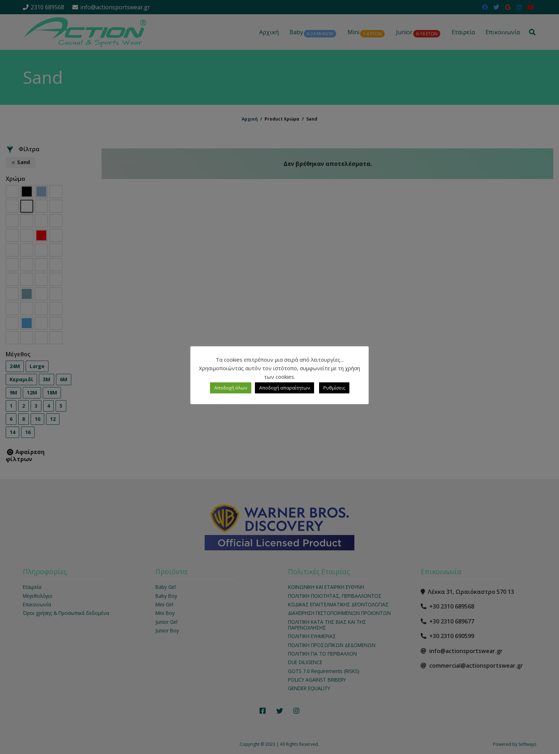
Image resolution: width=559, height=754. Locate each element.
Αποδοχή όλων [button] (230, 387)
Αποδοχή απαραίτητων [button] (284, 387)
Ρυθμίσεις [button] (334, 387)
